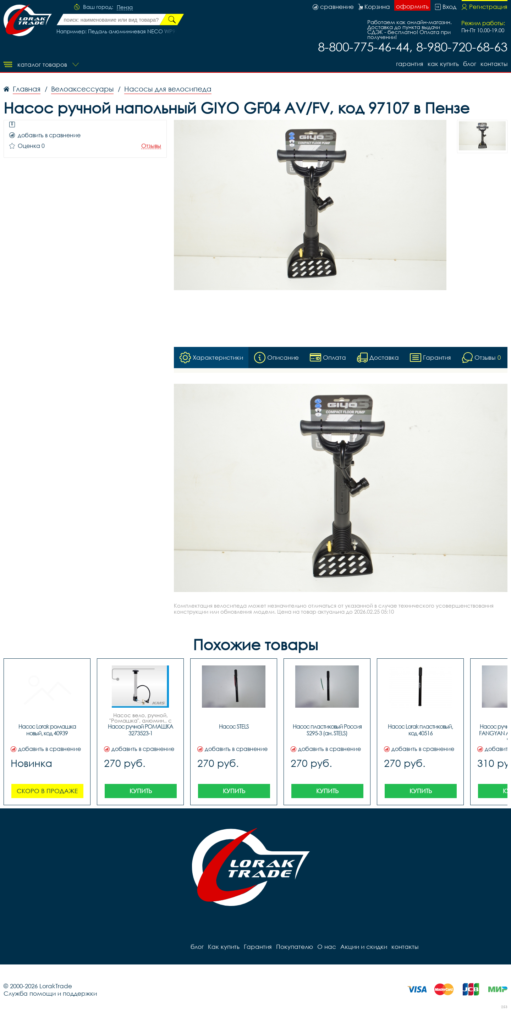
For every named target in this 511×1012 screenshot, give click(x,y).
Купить (141, 791)
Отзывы (151, 146)
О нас (326, 946)
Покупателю (294, 946)
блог (469, 63)
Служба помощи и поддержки (50, 993)
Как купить (443, 63)
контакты (493, 63)
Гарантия (409, 63)
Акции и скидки (363, 946)
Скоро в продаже (47, 791)
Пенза (125, 7)
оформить (412, 6)
